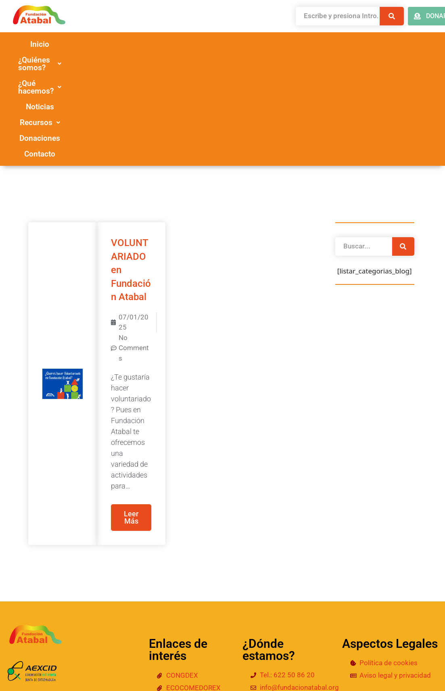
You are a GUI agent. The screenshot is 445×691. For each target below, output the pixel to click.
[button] (133, 44)
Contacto (252, 60)
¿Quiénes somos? (133, 44)
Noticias (301, 44)
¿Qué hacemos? (227, 44)
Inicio (61, 44)
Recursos (364, 44)
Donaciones (188, 60)
